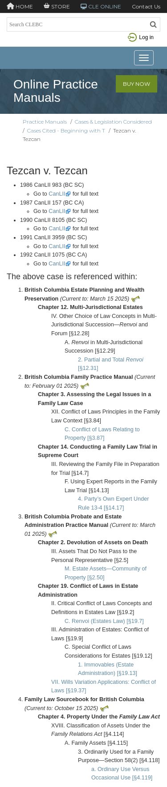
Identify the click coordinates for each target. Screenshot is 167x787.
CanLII (57, 194)
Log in (141, 37)
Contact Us (146, 6)
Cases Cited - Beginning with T (66, 130)
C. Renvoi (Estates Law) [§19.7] (104, 621)
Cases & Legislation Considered (113, 121)
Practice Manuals (45, 121)
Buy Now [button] (136, 83)
